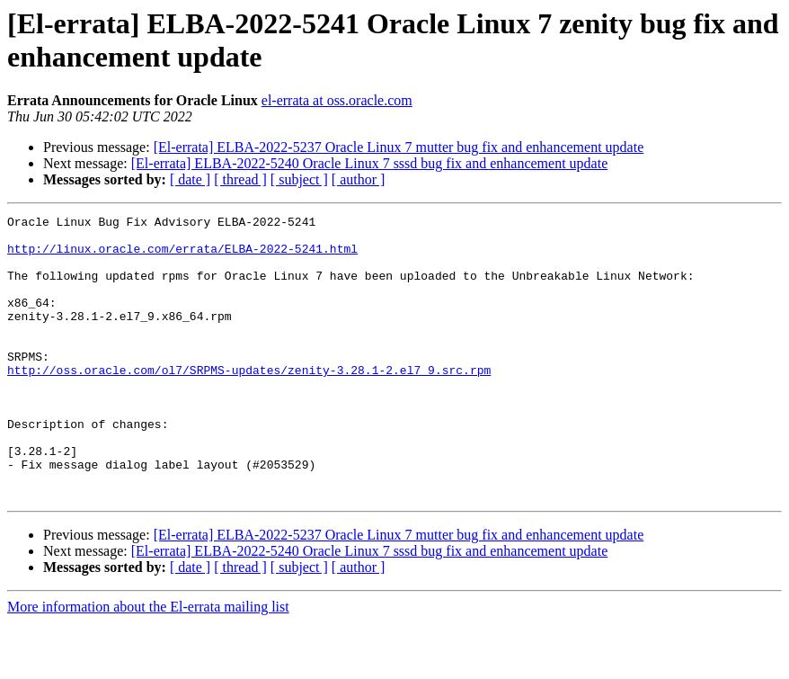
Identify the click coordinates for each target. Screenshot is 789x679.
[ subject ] (299, 179)
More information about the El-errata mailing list (148, 663)
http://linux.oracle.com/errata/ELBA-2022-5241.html (182, 256)
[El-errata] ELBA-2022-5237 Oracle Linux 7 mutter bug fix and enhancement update (399, 147)
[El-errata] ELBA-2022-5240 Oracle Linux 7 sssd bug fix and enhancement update (369, 163)
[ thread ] (240, 179)
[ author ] (359, 179)
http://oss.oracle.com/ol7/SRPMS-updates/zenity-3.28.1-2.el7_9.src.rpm (249, 402)
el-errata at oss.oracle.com (337, 100)
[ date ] (190, 179)
